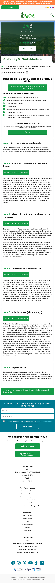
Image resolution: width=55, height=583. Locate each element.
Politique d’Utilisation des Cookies (28, 552)
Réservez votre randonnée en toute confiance (27, 543)
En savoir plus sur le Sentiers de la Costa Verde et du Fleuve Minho (27, 87)
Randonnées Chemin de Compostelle (28, 506)
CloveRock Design (39, 579)
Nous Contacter (27, 525)
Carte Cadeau (27, 531)
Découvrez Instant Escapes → (44, 3)
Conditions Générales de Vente (27, 546)
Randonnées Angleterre (27, 497)
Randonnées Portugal (27, 503)
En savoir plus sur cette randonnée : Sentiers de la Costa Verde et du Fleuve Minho (26, 391)
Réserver (10, 7)
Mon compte (27, 516)
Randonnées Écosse (27, 494)
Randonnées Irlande (27, 491)
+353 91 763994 (27, 455)
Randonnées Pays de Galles (27, 500)
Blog (27, 522)
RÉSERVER (27, 49)
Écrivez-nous (27, 446)
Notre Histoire (27, 519)
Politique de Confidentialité (44, 421)
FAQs (27, 540)
